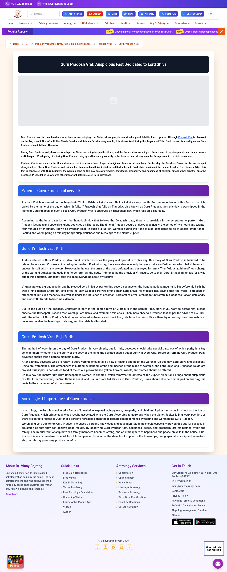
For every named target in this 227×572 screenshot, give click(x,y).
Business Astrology (128, 492)
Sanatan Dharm (182, 23)
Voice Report (124, 482)
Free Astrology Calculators (77, 492)
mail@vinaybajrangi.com (186, 486)
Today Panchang (71, 487)
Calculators (110, 23)
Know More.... (13, 494)
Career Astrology (127, 507)
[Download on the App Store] (183, 521)
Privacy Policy (180, 495)
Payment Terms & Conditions (188, 500)
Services (141, 23)
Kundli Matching (71, 482)
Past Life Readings (128, 502)
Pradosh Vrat (105, 43)
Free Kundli (68, 477)
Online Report (125, 477)
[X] (113, 547)
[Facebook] (97, 547)
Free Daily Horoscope (74, 473)
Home (10, 23)
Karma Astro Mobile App (76, 502)
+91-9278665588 (182, 481)
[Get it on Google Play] (205, 521)
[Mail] (55, 3)
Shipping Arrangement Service (189, 510)
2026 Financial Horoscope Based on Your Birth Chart (146, 31)
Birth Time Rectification (131, 497)
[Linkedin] (121, 547)
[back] (14, 44)
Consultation (124, 473)
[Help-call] (19, 3)
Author (66, 512)
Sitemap (176, 515)
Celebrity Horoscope (48, 23)
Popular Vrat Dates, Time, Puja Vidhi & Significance (63, 43)
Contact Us (178, 491)
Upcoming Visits (71, 497)
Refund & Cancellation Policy (188, 505)
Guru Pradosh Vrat (129, 43)
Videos (66, 507)
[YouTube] (129, 547)
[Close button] (221, 31)
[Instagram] (105, 547)
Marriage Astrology (128, 487)
